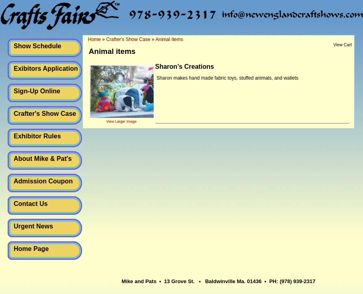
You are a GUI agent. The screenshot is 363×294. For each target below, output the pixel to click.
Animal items (169, 39)
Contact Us (30, 203)
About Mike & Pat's (43, 158)
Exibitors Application (46, 68)
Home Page (31, 248)
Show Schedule (37, 46)
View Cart (342, 44)
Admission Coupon (43, 181)
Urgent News (33, 226)
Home (94, 39)
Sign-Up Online (37, 91)
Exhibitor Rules (37, 136)
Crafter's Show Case (45, 113)
